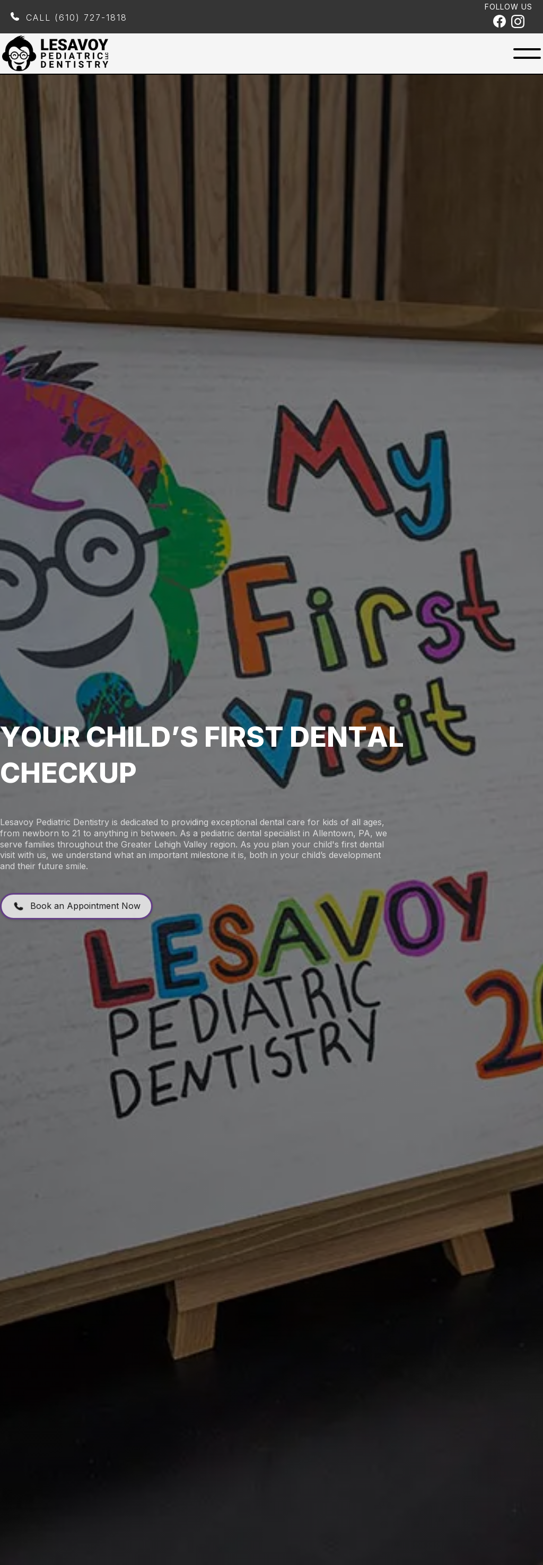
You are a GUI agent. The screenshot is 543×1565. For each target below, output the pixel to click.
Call (76, 17)
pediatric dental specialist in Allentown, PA (285, 848)
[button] (527, 53)
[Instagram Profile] (517, 23)
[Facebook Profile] (499, 23)
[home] (55, 54)
